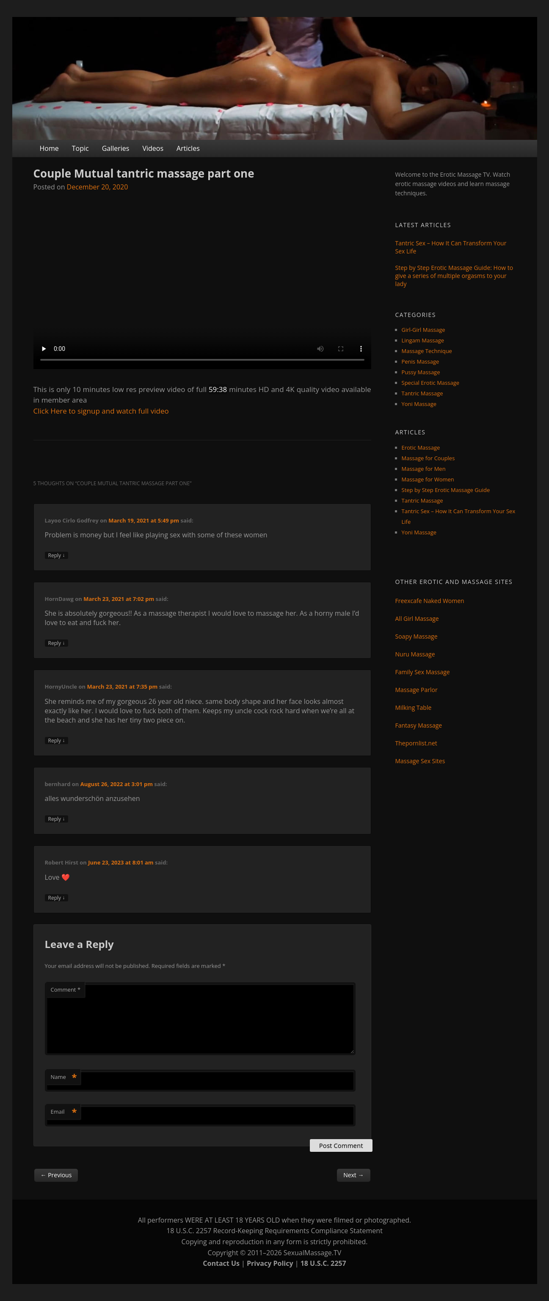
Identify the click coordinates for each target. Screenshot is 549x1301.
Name (64, 1076)
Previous (56, 1175)
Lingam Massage (423, 340)
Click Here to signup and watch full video (101, 411)
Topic (80, 148)
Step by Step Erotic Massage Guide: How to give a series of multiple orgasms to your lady (454, 276)
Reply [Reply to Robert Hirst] (56, 897)
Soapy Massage (416, 636)
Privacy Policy (270, 1263)
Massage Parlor (416, 690)
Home (49, 148)
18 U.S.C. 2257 (323, 1263)
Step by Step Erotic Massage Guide (446, 490)
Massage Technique (427, 351)
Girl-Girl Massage (423, 330)
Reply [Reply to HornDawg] (56, 643)
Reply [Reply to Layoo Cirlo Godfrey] (56, 555)
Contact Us (221, 1263)
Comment (66, 989)
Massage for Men (424, 469)
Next (353, 1175)
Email (64, 1111)
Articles (188, 148)
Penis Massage (420, 361)
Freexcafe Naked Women (429, 601)
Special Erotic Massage (431, 382)
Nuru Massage (415, 654)
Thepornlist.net (416, 743)
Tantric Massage (422, 393)
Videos (152, 148)
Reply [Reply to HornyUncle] (56, 740)
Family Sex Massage (422, 672)
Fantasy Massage (418, 725)
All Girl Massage (417, 618)
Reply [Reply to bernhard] (56, 819)
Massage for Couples (428, 458)
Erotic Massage (421, 447)
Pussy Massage (421, 372)
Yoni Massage (419, 404)
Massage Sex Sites (420, 761)
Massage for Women (428, 479)
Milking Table (413, 707)
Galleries (116, 148)
